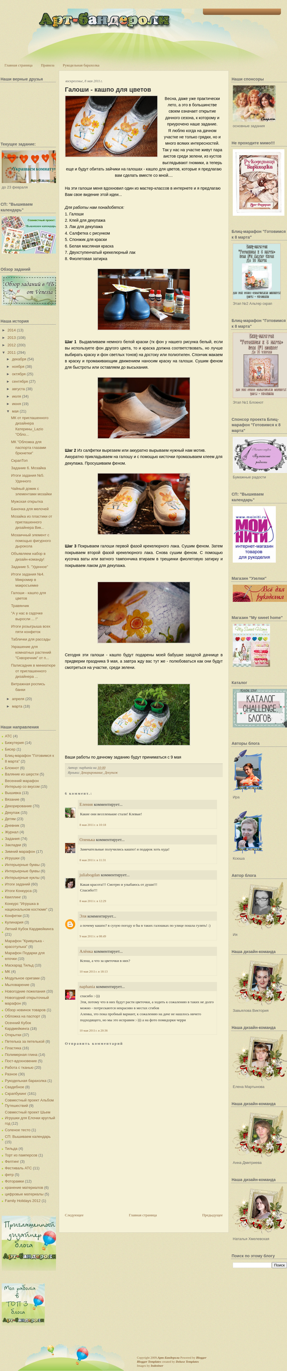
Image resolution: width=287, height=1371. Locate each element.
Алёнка (86, 951)
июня (16, 404)
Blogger (201, 1357)
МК (7, 971)
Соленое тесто (17, 1130)
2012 (11, 345)
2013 (11, 337)
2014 (11, 330)
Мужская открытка (27, 501)
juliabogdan (89, 875)
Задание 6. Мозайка (28, 468)
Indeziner (157, 1365)
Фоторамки (14, 1181)
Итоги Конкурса (18, 891)
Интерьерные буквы (22, 865)
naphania (87, 986)
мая (15, 411)
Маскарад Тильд (19, 965)
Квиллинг (13, 897)
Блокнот (12, 768)
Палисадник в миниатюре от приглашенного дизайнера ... (33, 671)
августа (18, 389)
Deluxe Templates (187, 1361)
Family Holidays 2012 (22, 1201)
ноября (18, 366)
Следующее (74, 1215)
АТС (8, 736)
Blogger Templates (149, 1361)
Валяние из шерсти (21, 774)
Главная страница (18, 65)
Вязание (12, 799)
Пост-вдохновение (21, 1061)
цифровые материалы (24, 1194)
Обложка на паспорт (22, 1016)
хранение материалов (24, 1187)
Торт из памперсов (21, 1155)
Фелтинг (12, 1161)
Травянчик (20, 606)
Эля (82, 916)
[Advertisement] (89, 1190)
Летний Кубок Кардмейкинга (29, 929)
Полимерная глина (21, 1054)
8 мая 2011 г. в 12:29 (92, 901)
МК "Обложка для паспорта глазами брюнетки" (28, 447)
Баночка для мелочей (30, 509)
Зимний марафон (20, 851)
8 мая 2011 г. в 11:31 (92, 860)
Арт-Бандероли (168, 1357)
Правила (47, 65)
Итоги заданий (17, 884)
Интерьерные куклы (22, 877)
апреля (18, 699)
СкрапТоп (19, 460)
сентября (20, 381)
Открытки (13, 1035)
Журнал (11, 832)
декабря (19, 359)
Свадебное (14, 1087)
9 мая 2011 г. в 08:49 (92, 936)
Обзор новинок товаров (25, 1010)
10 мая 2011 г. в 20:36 (93, 1030)
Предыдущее (212, 1215)
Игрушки (12, 858)
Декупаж (12, 812)
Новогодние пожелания (25, 991)
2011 (11, 352)
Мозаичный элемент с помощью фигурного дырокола (31, 540)
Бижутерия (14, 743)
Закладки (13, 845)
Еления (86, 804)
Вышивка (13, 793)
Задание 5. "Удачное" (29, 567)
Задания (12, 838)
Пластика (13, 1048)
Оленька (87, 839)
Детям (10, 819)
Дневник (12, 825)
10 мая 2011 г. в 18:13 (93, 971)
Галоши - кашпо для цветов (108, 89)
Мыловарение (17, 985)
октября (19, 374)
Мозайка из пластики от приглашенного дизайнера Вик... (31, 522)
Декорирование (18, 806)
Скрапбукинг (15, 1093)
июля (16, 396)
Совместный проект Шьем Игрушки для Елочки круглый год (30, 1118)
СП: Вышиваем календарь (28, 1136)
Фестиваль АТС (18, 1168)
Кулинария (14, 922)
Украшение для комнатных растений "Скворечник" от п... (31, 652)
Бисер (10, 749)
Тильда (11, 1148)
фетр (9, 1174)
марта (17, 706)
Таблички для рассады (30, 639)
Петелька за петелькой (24, 1041)
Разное (11, 1074)
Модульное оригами (22, 978)
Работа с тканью (19, 1067)
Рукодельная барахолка (81, 65)
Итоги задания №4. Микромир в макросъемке (27, 580)
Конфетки (13, 916)
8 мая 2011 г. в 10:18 (92, 824)
